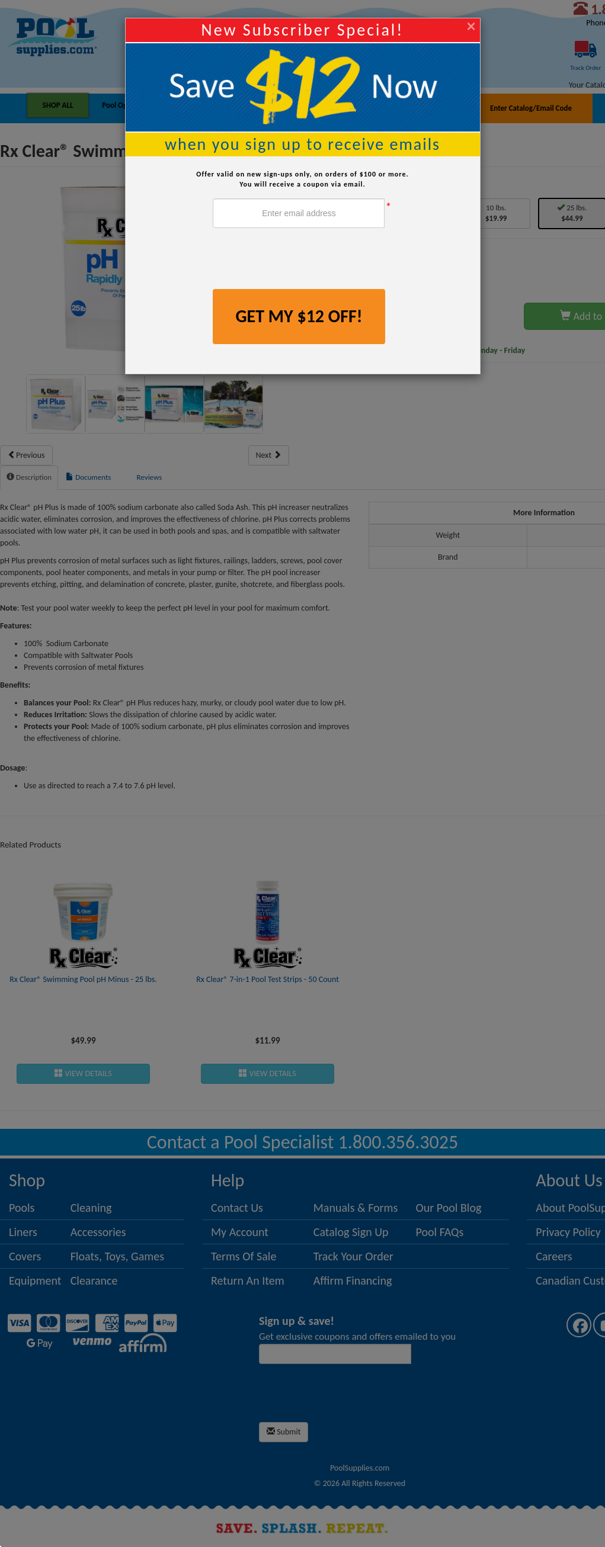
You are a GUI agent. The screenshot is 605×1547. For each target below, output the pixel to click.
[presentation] (303, 260)
